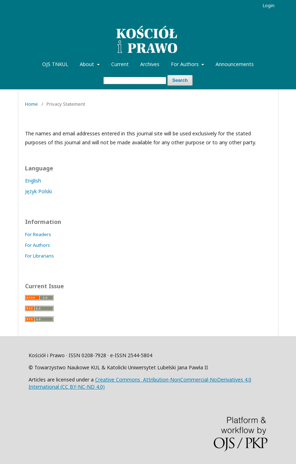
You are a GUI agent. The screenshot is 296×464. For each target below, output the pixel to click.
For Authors (185, 64)
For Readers (38, 234)
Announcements (235, 64)
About (87, 64)
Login (269, 5)
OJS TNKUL (55, 64)
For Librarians (39, 256)
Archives (149, 64)
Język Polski (38, 191)
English (33, 180)
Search (180, 80)
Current (120, 64)
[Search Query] (134, 80)
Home (31, 104)
